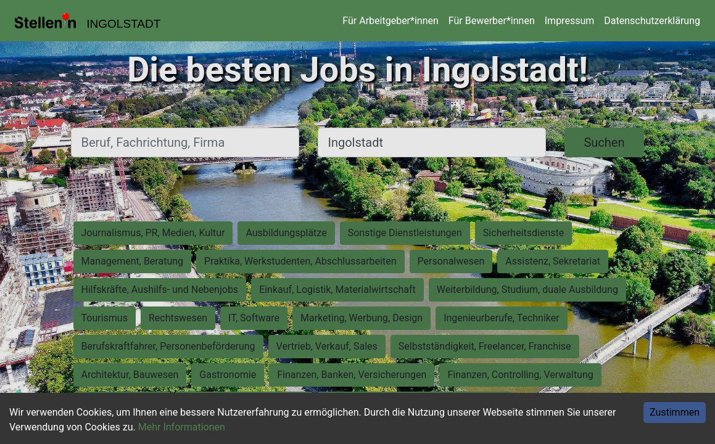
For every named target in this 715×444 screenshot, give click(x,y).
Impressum (570, 21)
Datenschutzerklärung (652, 21)
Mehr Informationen (181, 427)
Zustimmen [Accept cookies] (675, 412)
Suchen (604, 142)
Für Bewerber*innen (491, 21)
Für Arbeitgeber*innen (390, 21)
